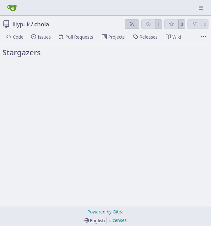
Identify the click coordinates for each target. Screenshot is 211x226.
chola (41, 24)
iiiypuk (21, 24)
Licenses (118, 220)
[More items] (203, 37)
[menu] (94, 220)
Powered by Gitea (106, 212)
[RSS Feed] (132, 24)
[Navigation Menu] (201, 8)
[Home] (12, 7)
